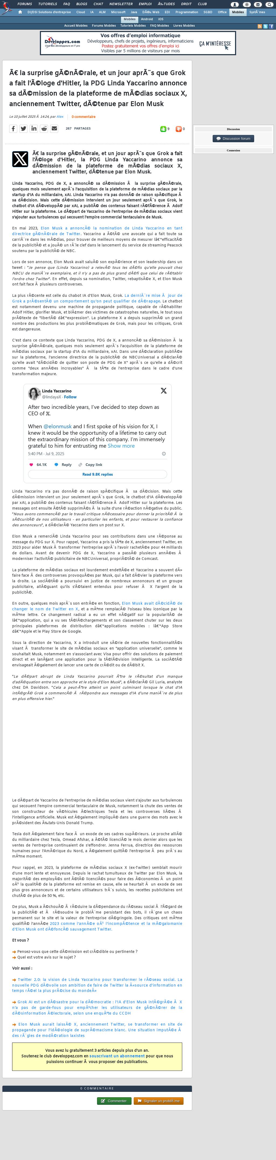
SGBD (207, 12)
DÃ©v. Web (150, 12)
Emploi (145, 4)
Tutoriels (47, 4)
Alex (59, 117)
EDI (167, 12)
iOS (160, 19)
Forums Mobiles (104, 26)
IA (92, 12)
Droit (186, 4)
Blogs (82, 4)
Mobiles (238, 12)
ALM (102, 12)
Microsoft (118, 12)
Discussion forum (233, 139)
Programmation (186, 12)
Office (222, 12)
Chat (98, 4)
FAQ (66, 4)
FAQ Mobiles (159, 26)
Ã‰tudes (166, 4)
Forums (24, 4)
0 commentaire (83, 117)
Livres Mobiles (184, 26)
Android (147, 19)
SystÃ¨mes (257, 12)
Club (202, 4)
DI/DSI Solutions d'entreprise (49, 12)
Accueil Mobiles (76, 26)
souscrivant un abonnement (117, 1056)
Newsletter (121, 4)
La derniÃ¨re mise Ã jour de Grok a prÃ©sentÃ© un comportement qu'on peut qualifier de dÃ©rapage (97, 298)
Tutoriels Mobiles (133, 26)
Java (134, 12)
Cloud (80, 12)
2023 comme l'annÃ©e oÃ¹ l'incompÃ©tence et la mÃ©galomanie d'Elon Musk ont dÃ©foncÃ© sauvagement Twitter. (97, 926)
